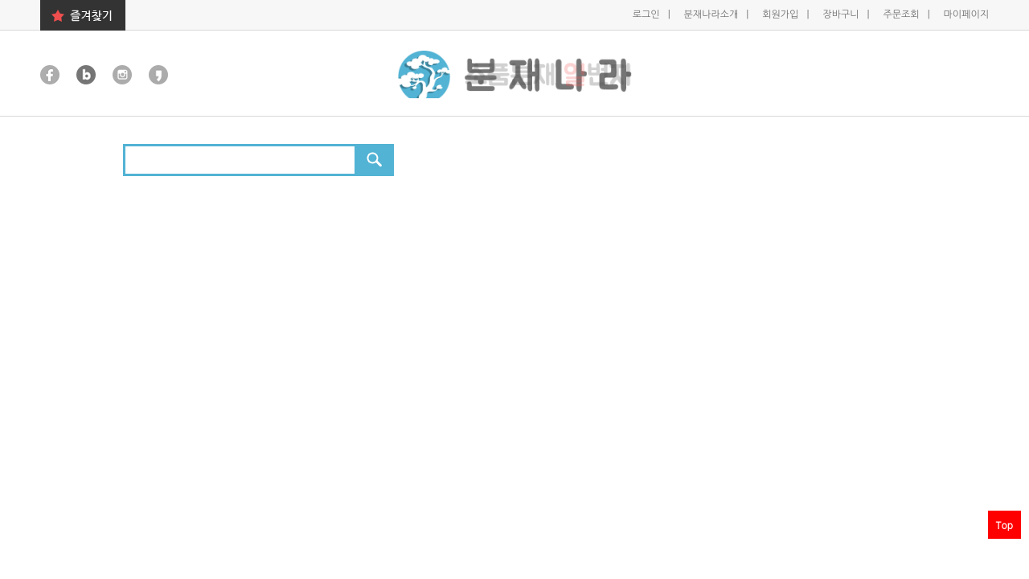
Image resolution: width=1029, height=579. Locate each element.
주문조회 (902, 14)
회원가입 (781, 14)
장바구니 (841, 14)
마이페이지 (966, 14)
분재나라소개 (712, 14)
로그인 (647, 14)
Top (1004, 525)
